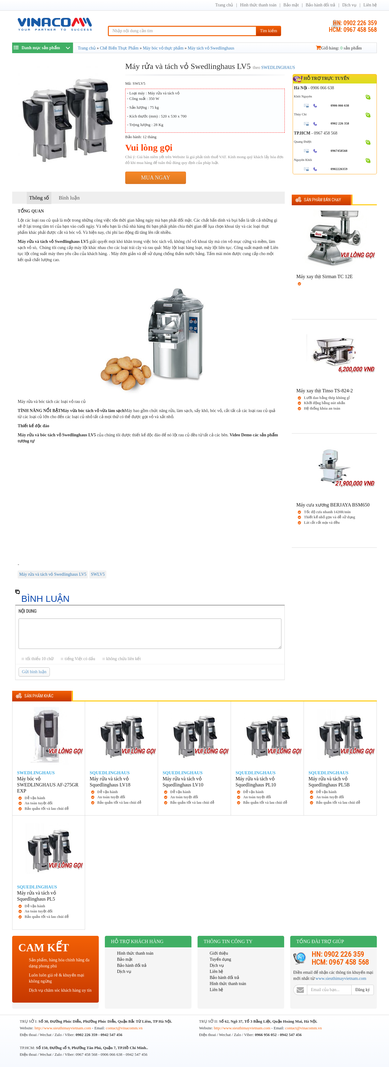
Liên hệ (370, 5)
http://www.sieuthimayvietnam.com (63, 1028)
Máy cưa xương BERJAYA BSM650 (333, 504)
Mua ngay (155, 178)
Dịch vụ (349, 5)
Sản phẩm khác (38, 696)
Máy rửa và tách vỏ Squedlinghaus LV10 (183, 781)
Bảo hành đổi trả (321, 5)
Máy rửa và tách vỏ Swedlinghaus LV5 (52, 574)
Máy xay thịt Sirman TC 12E (324, 276)
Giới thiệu (219, 953)
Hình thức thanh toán (258, 5)
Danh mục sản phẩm (37, 47)
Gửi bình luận (34, 672)
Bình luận (69, 198)
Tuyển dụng (220, 959)
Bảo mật (291, 5)
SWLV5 (98, 574)
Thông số (39, 198)
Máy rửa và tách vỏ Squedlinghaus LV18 (110, 781)
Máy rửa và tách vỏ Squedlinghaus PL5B (329, 781)
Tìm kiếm (268, 31)
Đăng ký (362, 989)
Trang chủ (224, 5)
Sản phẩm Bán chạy (322, 200)
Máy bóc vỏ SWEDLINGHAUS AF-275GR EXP (47, 784)
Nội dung (27, 611)
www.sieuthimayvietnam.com (340, 978)
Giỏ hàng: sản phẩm (339, 48)
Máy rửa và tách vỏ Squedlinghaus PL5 (36, 896)
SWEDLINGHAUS (278, 67)
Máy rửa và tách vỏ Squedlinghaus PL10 (256, 781)
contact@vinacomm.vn (124, 1028)
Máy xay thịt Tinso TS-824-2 (324, 390)
